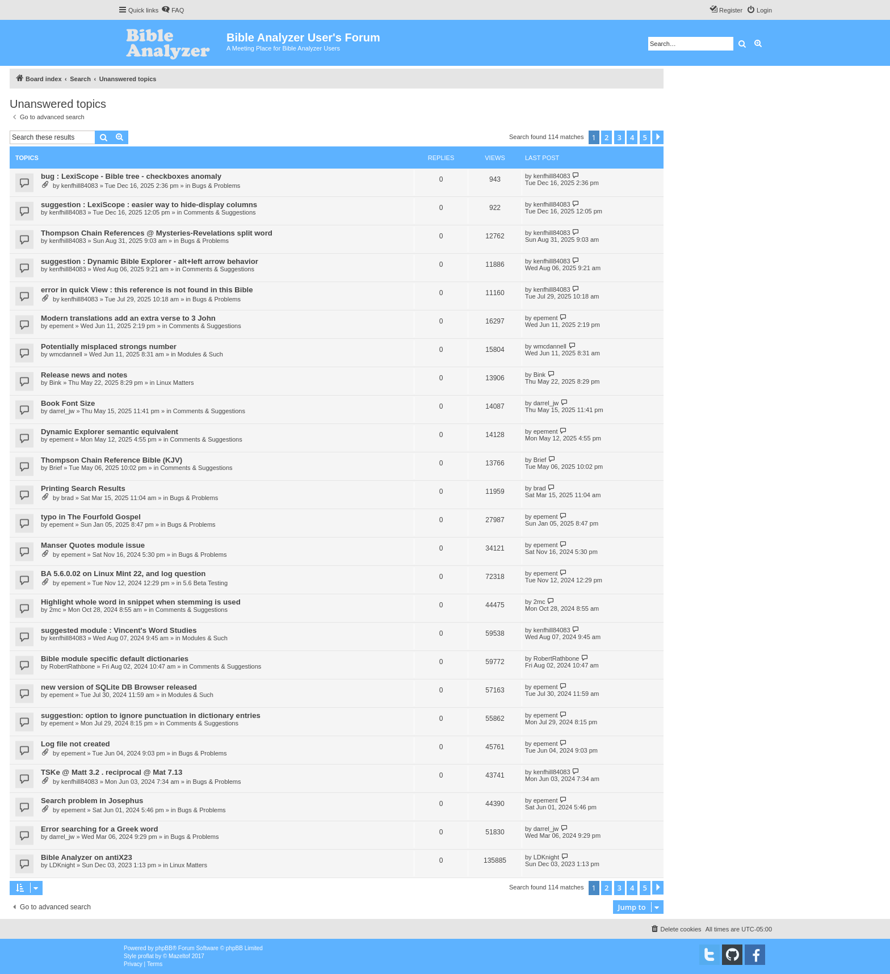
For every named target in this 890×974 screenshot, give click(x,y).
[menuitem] (172, 10)
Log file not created (75, 744)
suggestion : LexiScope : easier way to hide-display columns (149, 204)
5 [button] (645, 137)
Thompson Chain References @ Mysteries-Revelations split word (156, 233)
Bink (55, 382)
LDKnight (62, 865)
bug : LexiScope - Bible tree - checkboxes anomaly (131, 176)
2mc (55, 609)
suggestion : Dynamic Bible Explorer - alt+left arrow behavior (149, 261)
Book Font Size (68, 403)
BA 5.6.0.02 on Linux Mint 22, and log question (123, 573)
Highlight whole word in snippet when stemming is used (141, 602)
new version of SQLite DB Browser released (119, 687)
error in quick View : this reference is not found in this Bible (147, 290)
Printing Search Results (83, 488)
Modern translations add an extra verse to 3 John (128, 318)
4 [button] (632, 137)
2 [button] (606, 137)
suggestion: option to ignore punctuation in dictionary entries (151, 715)
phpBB (164, 948)
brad (67, 497)
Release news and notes (84, 375)
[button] (658, 137)
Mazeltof (179, 956)
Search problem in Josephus (92, 800)
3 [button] (620, 137)
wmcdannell (65, 354)
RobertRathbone (72, 666)
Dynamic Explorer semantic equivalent (109, 431)
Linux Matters (175, 382)
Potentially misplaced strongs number (109, 346)
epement (61, 325)
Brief (55, 467)
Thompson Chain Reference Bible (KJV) (111, 460)
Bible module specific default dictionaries (114, 658)
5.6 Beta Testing (205, 583)
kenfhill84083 (79, 185)
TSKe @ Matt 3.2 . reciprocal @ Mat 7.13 (111, 772)
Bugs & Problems (216, 185)
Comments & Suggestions (219, 212)
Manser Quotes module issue (93, 545)
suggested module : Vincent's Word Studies (119, 630)
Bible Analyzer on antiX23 (86, 857)
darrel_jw (62, 411)
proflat (146, 956)
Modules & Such (200, 354)
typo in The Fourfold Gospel (91, 517)
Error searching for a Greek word (99, 829)
